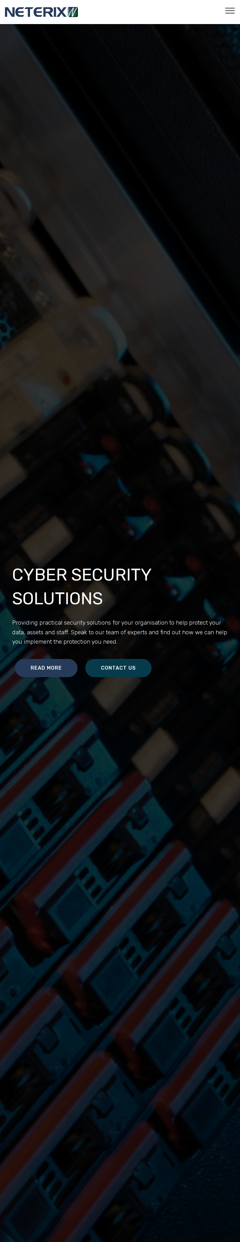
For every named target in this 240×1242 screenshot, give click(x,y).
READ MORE (46, 668)
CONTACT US (118, 668)
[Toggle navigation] (230, 10)
